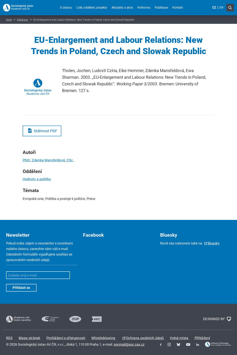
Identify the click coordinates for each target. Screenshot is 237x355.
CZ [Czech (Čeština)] (214, 7)
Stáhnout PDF (45, 131)
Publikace (161, 7)
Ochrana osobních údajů (145, 338)
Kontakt (177, 7)
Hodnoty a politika (37, 179)
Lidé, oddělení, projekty (92, 7)
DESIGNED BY (217, 319)
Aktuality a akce (122, 7)
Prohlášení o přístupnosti (65, 338)
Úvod (9, 19)
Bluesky (213, 243)
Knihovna (143, 7)
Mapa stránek (29, 338)
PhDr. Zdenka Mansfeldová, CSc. (48, 160)
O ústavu (66, 7)
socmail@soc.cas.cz (129, 344)
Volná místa (179, 338)
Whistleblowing (103, 338)
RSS (9, 338)
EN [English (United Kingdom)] (221, 7)
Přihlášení (202, 338)
